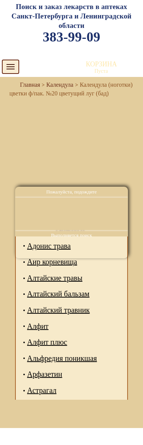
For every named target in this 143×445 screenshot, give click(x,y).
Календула (59, 84)
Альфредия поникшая (62, 358)
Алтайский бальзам (58, 294)
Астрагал (41, 390)
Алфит (38, 326)
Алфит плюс (47, 342)
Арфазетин (44, 374)
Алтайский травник (58, 310)
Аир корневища (52, 262)
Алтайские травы (54, 278)
